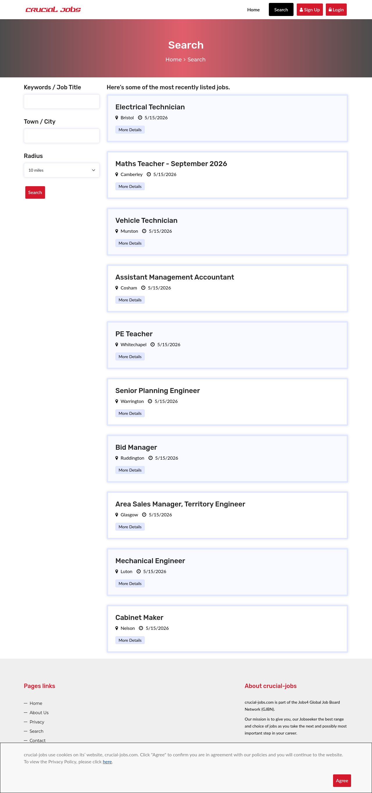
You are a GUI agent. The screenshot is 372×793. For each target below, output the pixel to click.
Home (253, 9)
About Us (39, 712)
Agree (342, 780)
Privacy (37, 722)
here (107, 761)
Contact (38, 740)
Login (336, 9)
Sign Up (310, 9)
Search (281, 9)
